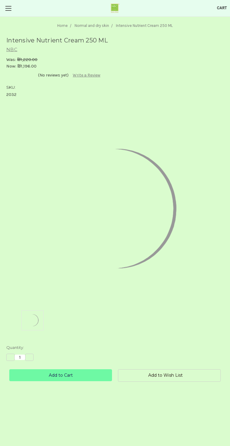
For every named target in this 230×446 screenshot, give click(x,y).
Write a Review (86, 75)
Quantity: (15, 347)
